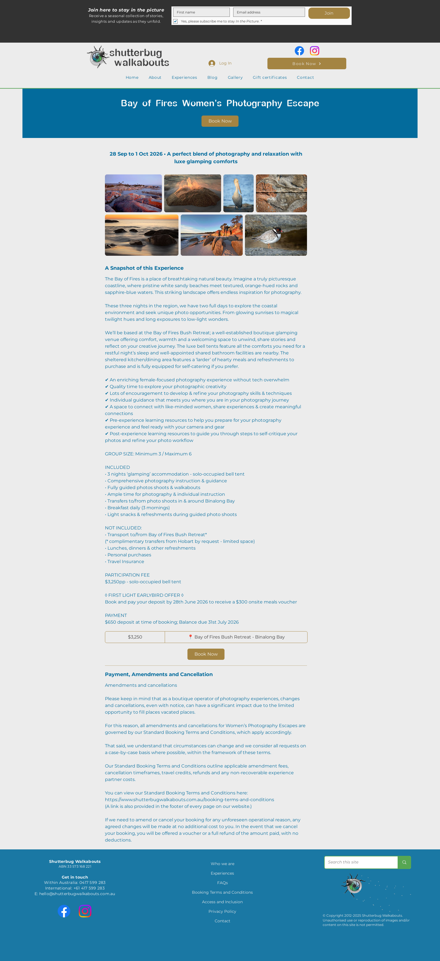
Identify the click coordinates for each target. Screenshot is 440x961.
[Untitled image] (133, 193)
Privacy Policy (222, 911)
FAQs (222, 882)
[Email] (267, 12)
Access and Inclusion (222, 901)
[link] (220, 121)
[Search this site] (357, 862)
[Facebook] (299, 51)
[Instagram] (314, 51)
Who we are (222, 863)
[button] (155, 77)
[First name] (199, 12)
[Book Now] (306, 63)
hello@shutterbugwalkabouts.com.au (77, 893)
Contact (222, 920)
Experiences (222, 873)
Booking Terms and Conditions (222, 892)
